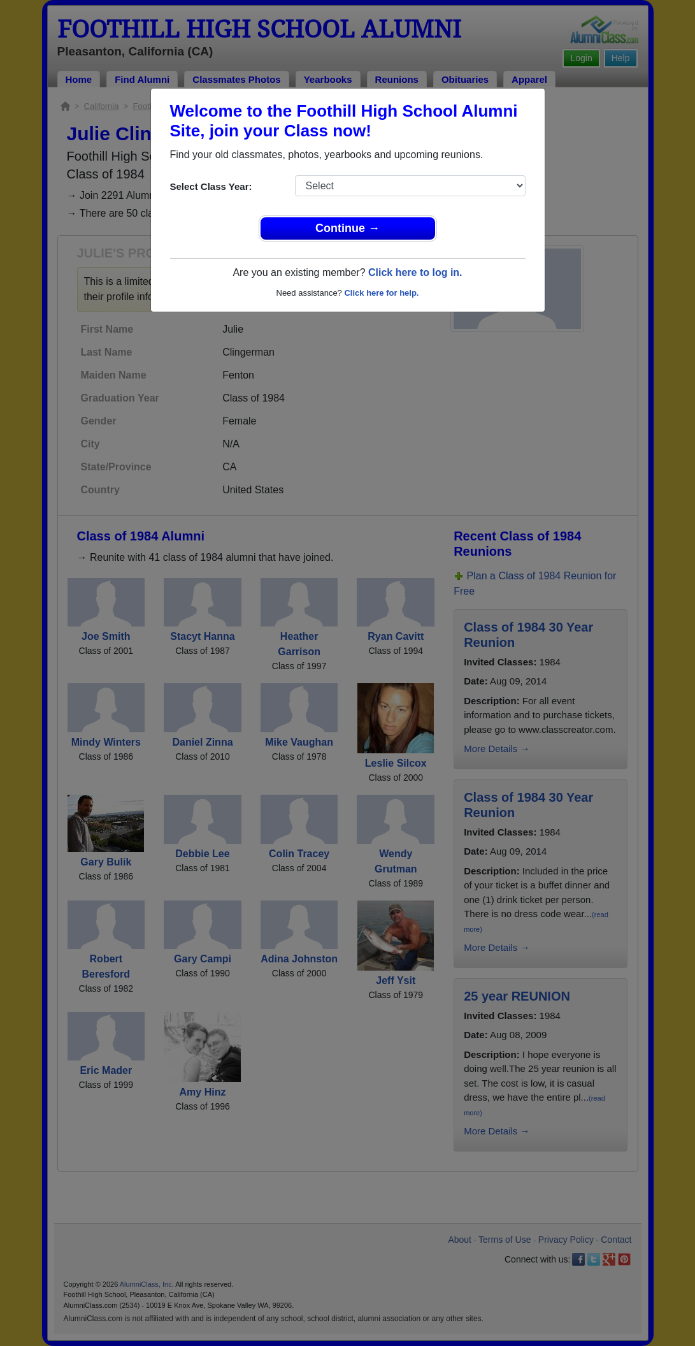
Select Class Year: (211, 186)
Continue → (347, 228)
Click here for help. (381, 293)
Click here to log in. (415, 272)
